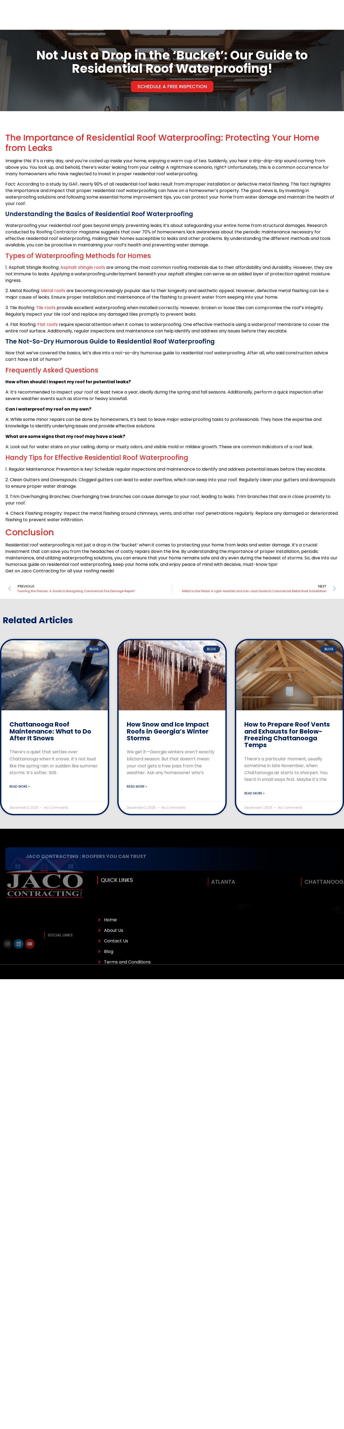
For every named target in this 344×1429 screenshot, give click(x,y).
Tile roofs (46, 308)
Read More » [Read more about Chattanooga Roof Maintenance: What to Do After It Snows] (19, 786)
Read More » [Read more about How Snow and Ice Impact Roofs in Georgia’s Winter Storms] (137, 786)
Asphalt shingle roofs (82, 267)
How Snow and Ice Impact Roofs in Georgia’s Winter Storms (168, 731)
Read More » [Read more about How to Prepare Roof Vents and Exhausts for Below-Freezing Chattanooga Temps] (254, 793)
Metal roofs (53, 291)
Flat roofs (47, 324)
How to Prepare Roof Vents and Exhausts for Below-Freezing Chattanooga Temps (287, 734)
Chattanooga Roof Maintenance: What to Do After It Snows (50, 731)
